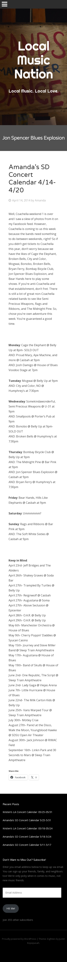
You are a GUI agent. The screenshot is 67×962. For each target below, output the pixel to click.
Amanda (40, 200)
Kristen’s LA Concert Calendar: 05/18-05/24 (27, 828)
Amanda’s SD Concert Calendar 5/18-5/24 (27, 836)
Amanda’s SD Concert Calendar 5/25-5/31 (27, 820)
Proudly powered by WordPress (19, 938)
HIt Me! (10, 908)
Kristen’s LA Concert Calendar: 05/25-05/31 (27, 812)
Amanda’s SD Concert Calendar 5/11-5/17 (27, 844)
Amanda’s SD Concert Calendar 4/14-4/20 (32, 178)
